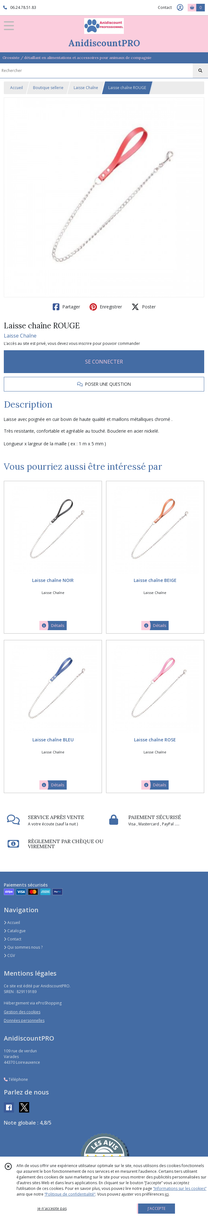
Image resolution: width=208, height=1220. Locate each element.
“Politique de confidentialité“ (69, 1194)
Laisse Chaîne (86, 87)
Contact (165, 7)
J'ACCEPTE (156, 1208)
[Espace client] (180, 7)
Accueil (16, 87)
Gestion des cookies (22, 1012)
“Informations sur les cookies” (179, 1188)
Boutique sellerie (48, 87)
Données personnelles (24, 1020)
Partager (66, 307)
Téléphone (16, 1079)
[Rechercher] (200, 70)
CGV (9, 955)
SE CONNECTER (104, 361)
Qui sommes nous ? (23, 947)
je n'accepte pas (52, 1208)
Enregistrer (106, 307)
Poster (143, 307)
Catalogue (15, 930)
